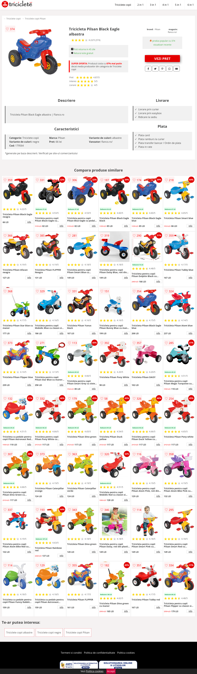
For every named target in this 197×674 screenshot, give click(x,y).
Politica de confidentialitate (99, 652)
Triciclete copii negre (49, 632)
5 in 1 (178, 4)
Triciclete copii (123, 4)
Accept (111, 671)
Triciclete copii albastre (19, 632)
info (29, 222)
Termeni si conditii (71, 652)
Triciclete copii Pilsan (35, 18)
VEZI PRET (162, 58)
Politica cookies (126, 652)
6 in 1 (191, 4)
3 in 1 (153, 4)
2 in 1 (140, 4)
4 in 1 (166, 4)
